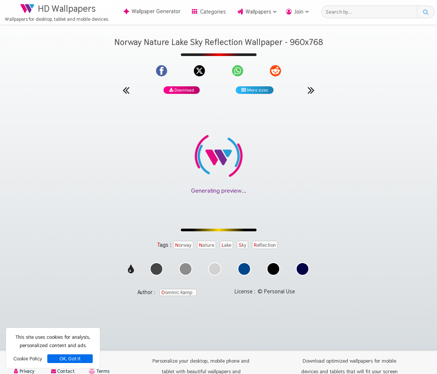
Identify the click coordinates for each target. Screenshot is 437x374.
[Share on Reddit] (275, 70)
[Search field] (371, 12)
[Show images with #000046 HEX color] (302, 273)
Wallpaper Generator (151, 11)
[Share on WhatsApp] (237, 70)
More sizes (254, 90)
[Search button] (425, 12)
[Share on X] (199, 70)
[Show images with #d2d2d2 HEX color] (214, 273)
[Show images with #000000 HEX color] (273, 273)
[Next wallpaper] (311, 90)
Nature (206, 245)
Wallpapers (258, 11)
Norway (183, 245)
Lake (226, 245)
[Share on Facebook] (161, 70)
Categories (213, 11)
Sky (242, 245)
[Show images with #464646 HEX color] (156, 273)
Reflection (265, 245)
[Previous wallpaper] (126, 90)
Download (181, 90)
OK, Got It (70, 358)
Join (298, 11)
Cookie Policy (27, 358)
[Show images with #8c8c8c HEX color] (185, 273)
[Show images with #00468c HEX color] (244, 273)
